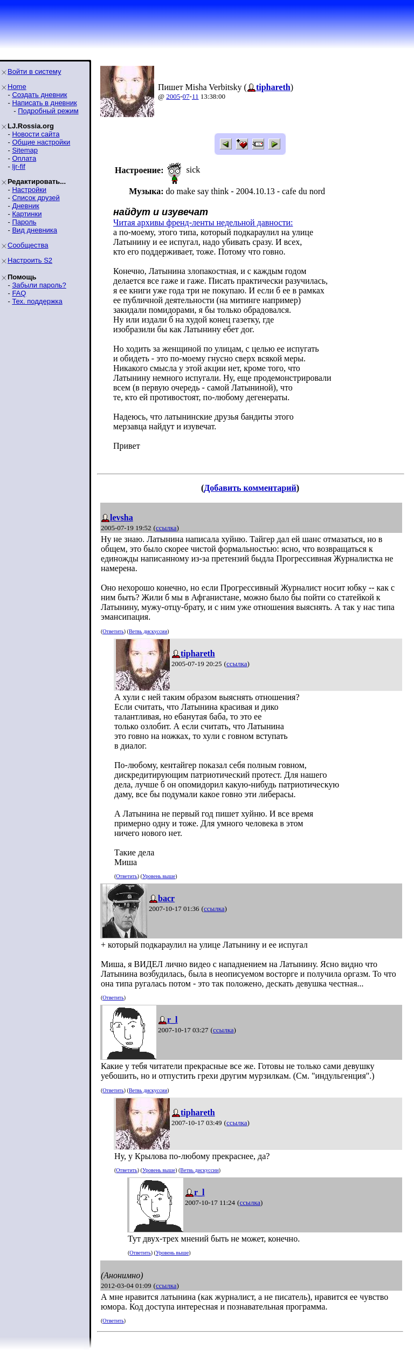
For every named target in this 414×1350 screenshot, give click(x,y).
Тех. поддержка (37, 301)
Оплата (24, 158)
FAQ (19, 293)
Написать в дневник (44, 103)
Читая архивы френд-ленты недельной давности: (203, 222)
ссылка (166, 528)
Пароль (24, 222)
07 (186, 96)
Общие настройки (41, 142)
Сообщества (28, 245)
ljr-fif (18, 166)
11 (195, 96)
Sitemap (25, 150)
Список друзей (35, 198)
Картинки (27, 214)
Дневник (25, 206)
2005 (173, 96)
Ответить (112, 631)
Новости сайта (35, 134)
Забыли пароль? (39, 285)
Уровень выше (158, 876)
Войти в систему (34, 71)
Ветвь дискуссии (148, 631)
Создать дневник (39, 95)
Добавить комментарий (250, 487)
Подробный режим (48, 111)
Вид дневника (34, 230)
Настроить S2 (30, 260)
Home (17, 87)
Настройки (29, 190)
